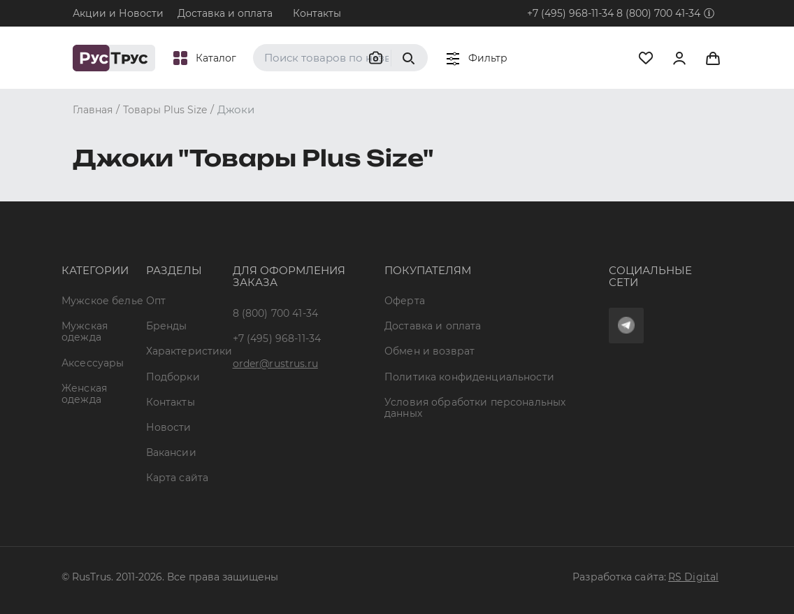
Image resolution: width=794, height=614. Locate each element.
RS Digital (693, 577)
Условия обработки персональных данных (474, 408)
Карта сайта (177, 477)
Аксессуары (93, 363)
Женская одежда (84, 394)
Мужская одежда (85, 331)
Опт (156, 300)
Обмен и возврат (429, 351)
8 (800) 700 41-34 (658, 13)
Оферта (404, 300)
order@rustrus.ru (275, 363)
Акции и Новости (118, 13)
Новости (169, 427)
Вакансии (171, 452)
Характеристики (189, 351)
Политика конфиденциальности (469, 377)
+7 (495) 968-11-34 (570, 13)
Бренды (166, 326)
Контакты (317, 13)
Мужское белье (102, 300)
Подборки (173, 377)
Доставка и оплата (225, 13)
